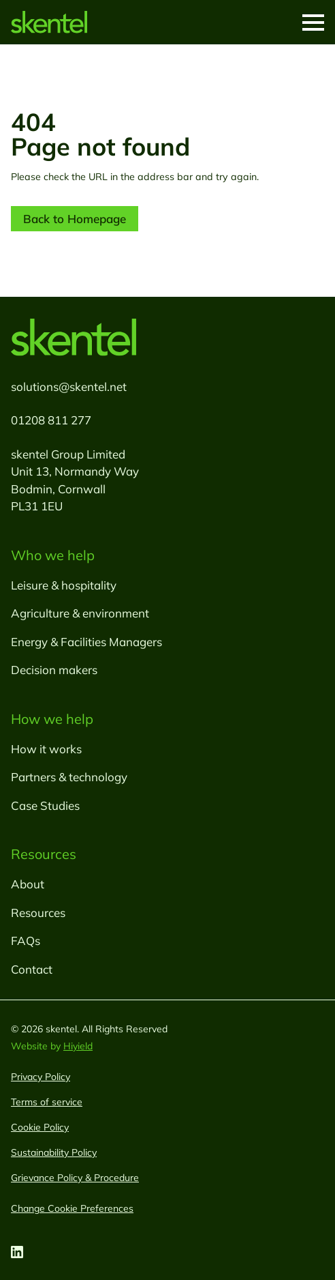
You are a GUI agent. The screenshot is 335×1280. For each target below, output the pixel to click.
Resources (38, 912)
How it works (46, 749)
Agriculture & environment (80, 613)
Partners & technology (69, 777)
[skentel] (49, 22)
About (27, 884)
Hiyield (78, 1046)
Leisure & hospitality (63, 585)
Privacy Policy (40, 1077)
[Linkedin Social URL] (17, 1252)
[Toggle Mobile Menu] (313, 22)
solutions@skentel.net (69, 386)
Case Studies (45, 805)
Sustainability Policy (54, 1152)
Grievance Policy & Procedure (75, 1178)
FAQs (25, 940)
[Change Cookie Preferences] (72, 1209)
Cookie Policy (40, 1127)
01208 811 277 (51, 420)
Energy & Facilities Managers (86, 642)
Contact (31, 969)
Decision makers (54, 670)
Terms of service (46, 1102)
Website (30, 1046)
